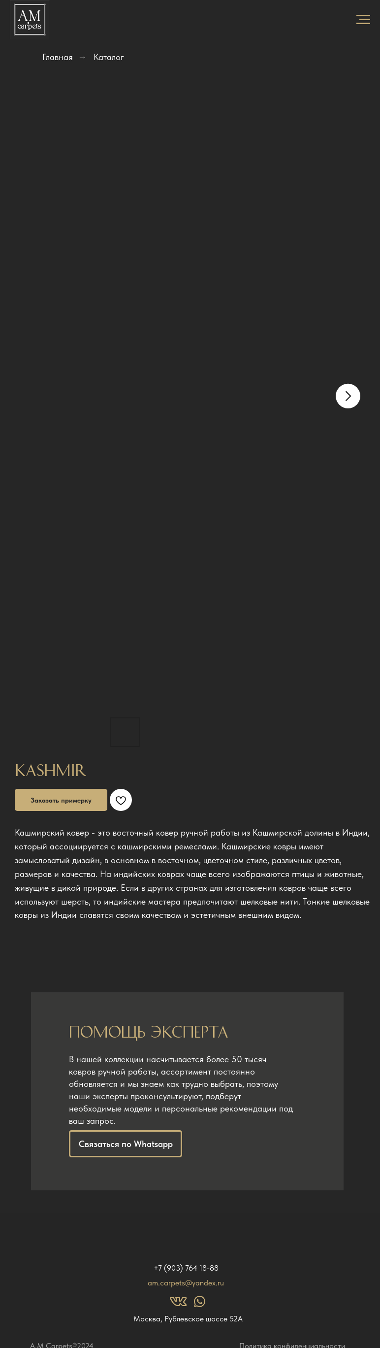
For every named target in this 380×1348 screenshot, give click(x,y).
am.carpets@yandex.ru (186, 1282)
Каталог (109, 57)
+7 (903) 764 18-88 (186, 1268)
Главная (57, 57)
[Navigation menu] (363, 20)
